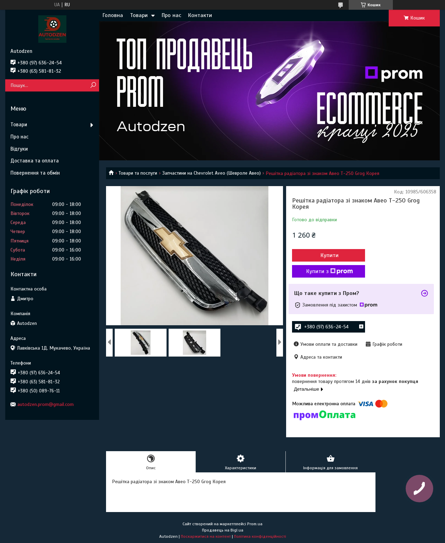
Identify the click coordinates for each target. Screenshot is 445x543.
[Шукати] (93, 85)
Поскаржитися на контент (206, 536)
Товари (139, 15)
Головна (113, 15)
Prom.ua (254, 523)
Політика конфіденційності (260, 536)
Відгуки (19, 149)
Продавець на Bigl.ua (222, 530)
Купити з (329, 271)
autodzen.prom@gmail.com (45, 404)
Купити (330, 255)
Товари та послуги (138, 173)
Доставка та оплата (34, 161)
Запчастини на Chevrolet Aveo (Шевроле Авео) (211, 173)
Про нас (171, 15)
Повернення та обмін (35, 173)
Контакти (200, 15)
